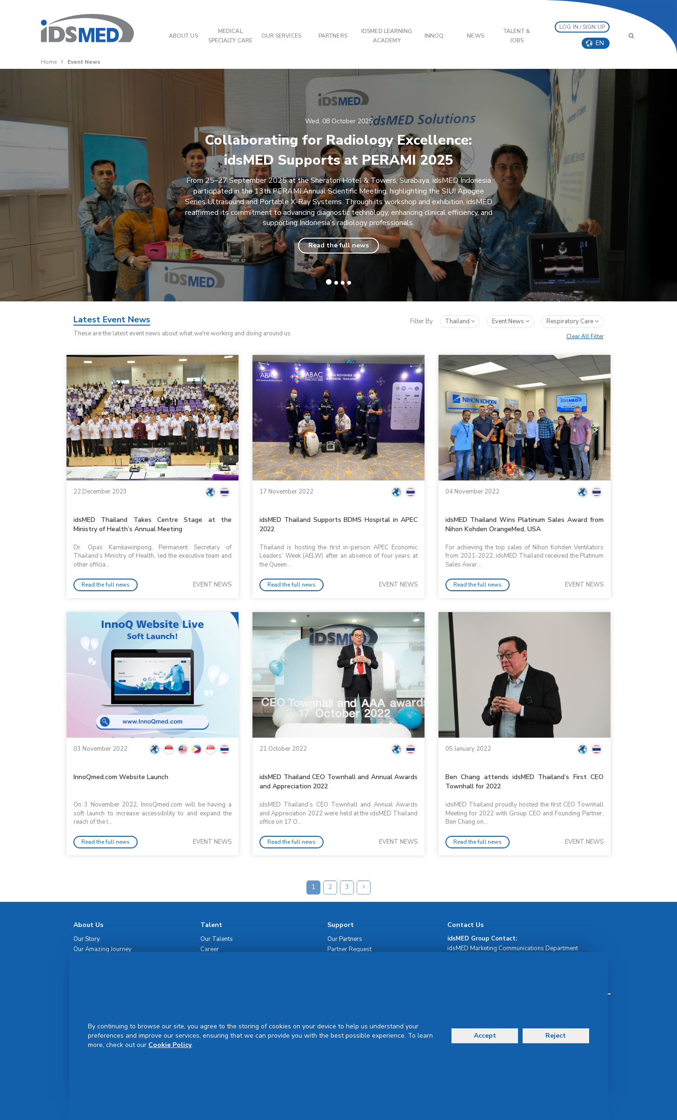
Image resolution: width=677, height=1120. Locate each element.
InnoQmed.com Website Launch (120, 777)
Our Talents (216, 939)
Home (49, 62)
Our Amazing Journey (102, 949)
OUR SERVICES (281, 36)
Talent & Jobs (517, 35)
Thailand (460, 321)
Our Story (86, 939)
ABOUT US (183, 36)
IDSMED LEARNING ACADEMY (386, 35)
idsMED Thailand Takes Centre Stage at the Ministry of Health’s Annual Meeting (152, 524)
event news (510, 321)
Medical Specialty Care (230, 35)
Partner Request (349, 949)
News (475, 36)
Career (209, 949)
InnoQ (434, 36)
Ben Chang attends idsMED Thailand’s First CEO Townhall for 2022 (524, 782)
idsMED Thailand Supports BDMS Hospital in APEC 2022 (338, 524)
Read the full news (338, 245)
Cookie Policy (170, 1044)
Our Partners (344, 939)
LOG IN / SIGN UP (582, 27)
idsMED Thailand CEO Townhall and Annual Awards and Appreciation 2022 (338, 782)
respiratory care (572, 321)
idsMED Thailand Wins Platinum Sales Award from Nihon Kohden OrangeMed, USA (524, 524)
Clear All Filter (585, 336)
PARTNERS (333, 36)
